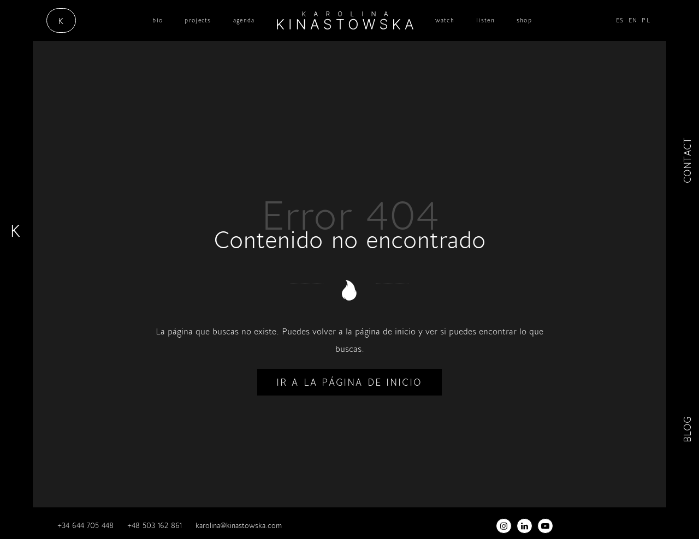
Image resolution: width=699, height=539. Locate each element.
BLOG (687, 430)
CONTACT (687, 160)
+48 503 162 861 (154, 525)
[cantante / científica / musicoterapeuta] (345, 20)
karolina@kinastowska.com (239, 525)
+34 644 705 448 (85, 525)
